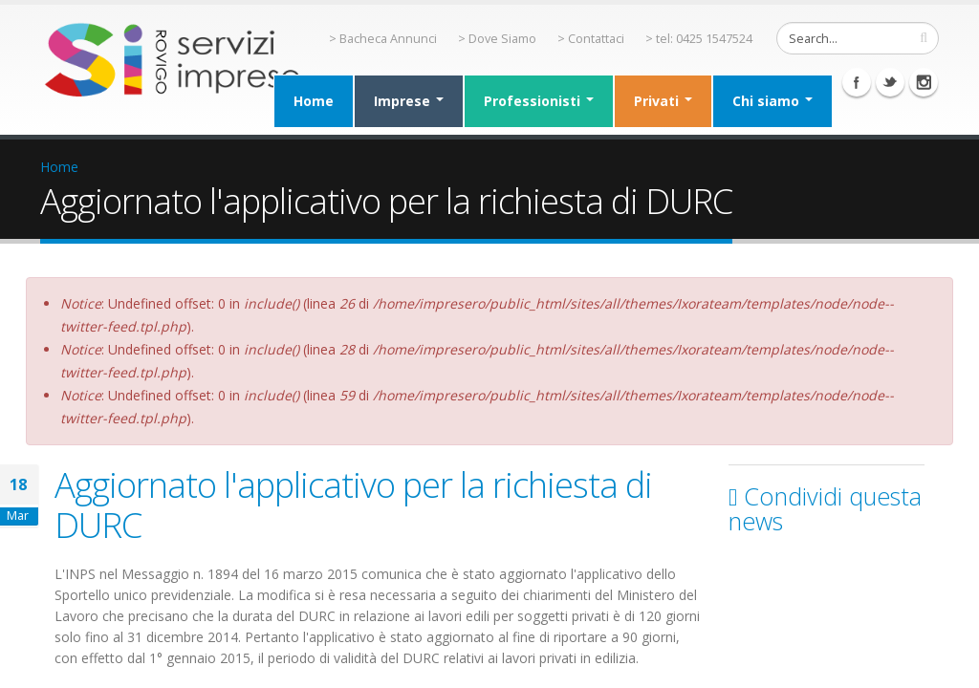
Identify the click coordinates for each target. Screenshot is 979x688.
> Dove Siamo (497, 39)
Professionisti (539, 101)
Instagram (923, 82)
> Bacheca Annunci (383, 39)
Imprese (409, 101)
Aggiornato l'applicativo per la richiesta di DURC (353, 504)
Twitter (890, 82)
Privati (663, 101)
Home (314, 101)
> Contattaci (590, 39)
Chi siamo (772, 101)
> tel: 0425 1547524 (698, 39)
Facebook (856, 82)
